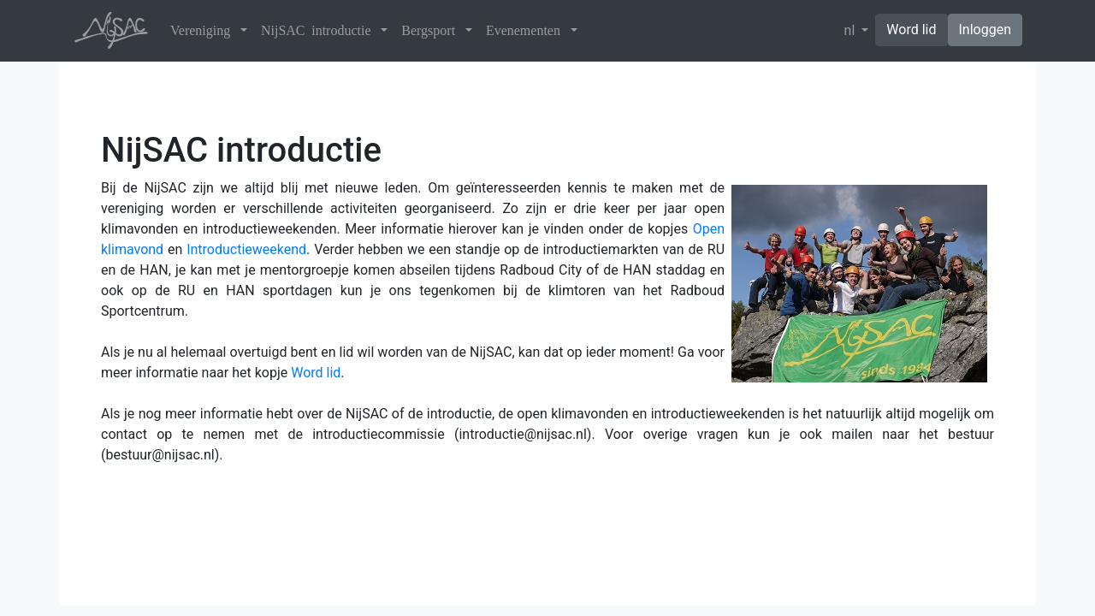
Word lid (911, 29)
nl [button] (851, 30)
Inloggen (985, 29)
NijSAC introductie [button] (319, 30)
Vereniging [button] (203, 30)
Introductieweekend (246, 249)
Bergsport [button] (431, 30)
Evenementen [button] (526, 30)
